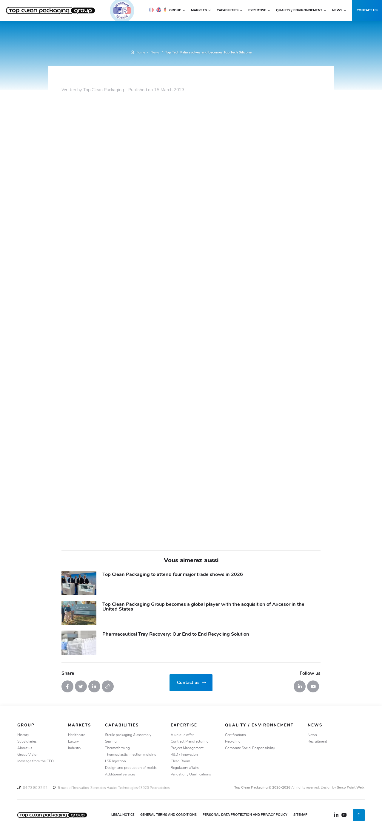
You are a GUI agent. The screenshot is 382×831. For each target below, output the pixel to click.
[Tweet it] (81, 686)
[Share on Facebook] (67, 686)
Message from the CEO (35, 761)
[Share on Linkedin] (94, 686)
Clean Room (180, 761)
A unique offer (182, 735)
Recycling (233, 741)
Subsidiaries (27, 741)
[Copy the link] (108, 686)
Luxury (73, 741)
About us (24, 748)
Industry (74, 748)
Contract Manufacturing (190, 741)
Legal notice (122, 815)
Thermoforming (117, 748)
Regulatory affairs (185, 768)
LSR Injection (115, 761)
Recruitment (317, 741)
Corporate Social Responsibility (250, 748)
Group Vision (27, 755)
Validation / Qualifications (191, 774)
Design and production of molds (131, 768)
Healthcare (76, 735)
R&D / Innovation (184, 755)
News (155, 52)
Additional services (120, 774)
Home (137, 52)
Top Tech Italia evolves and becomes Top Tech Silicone (208, 52)
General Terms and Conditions (168, 815)
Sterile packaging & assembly (128, 735)
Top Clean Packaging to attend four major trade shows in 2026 (172, 574)
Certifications (235, 735)
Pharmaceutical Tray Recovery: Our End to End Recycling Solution (175, 634)
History (23, 735)
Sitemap (300, 815)
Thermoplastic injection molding (130, 755)
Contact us (367, 10)
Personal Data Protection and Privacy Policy (245, 815)
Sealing (111, 741)
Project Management (187, 748)
